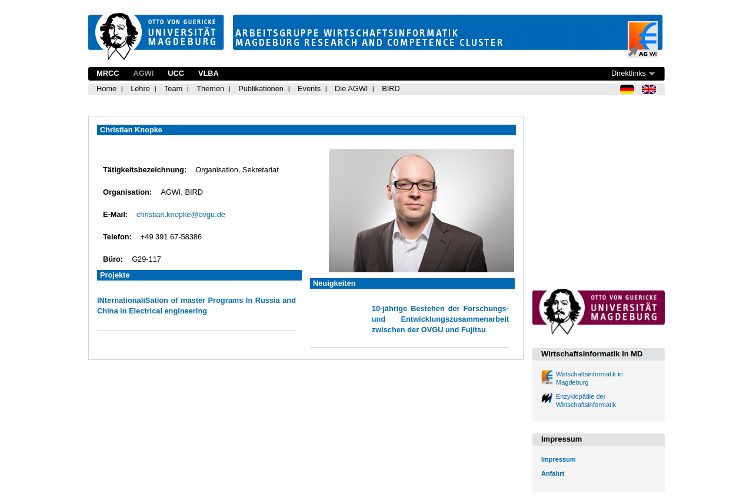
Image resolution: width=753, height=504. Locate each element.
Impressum (558, 459)
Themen (210, 88)
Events (309, 88)
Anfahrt (552, 473)
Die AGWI (351, 88)
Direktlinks (628, 73)
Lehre (140, 88)
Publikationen (261, 88)
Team (173, 88)
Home (106, 88)
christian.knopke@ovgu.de (180, 214)
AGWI (143, 73)
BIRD (391, 88)
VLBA (208, 73)
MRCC (107, 73)
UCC (176, 73)
